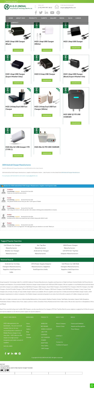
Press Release (75, 329)
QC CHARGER (45, 337)
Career (78, 18)
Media (62, 18)
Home (11, 18)
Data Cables (44, 345)
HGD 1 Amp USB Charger (73, 41)
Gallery (53, 18)
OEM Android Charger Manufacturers (70, 172)
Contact (15, 22)
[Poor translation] (7, 370)
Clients (44, 18)
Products (33, 18)
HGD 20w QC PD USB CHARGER (46, 147)
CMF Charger (45, 348)
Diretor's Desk (60, 326)
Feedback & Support (62, 345)
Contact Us (59, 342)
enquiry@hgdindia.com (31, 175)
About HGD (21, 18)
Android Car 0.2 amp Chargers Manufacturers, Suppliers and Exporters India (12, 268)
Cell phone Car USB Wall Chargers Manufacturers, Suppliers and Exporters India (70, 268)
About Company (61, 323)
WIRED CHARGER (46, 329)
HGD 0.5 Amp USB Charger (44, 74)
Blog (70, 18)
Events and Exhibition (77, 323)
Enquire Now (18, 50)
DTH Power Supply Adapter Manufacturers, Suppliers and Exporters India (41, 266)
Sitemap (28, 337)
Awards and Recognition (78, 326)
